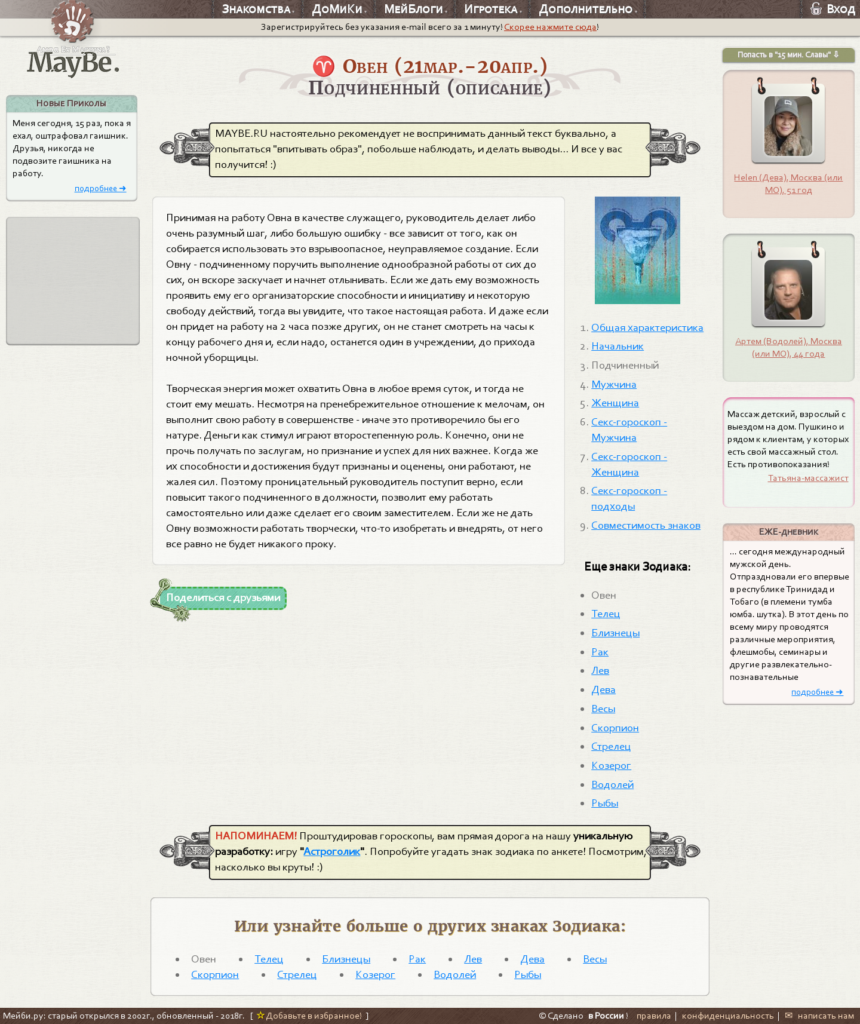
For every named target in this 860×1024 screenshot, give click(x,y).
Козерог (611, 765)
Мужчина (614, 384)
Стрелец (611, 746)
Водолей (612, 784)
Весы (603, 708)
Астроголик (331, 851)
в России (606, 1015)
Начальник (617, 345)
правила (654, 1015)
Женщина (615, 402)
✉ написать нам (819, 1015)
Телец (606, 613)
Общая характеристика (647, 327)
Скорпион (615, 727)
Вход (832, 9)
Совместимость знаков (646, 525)
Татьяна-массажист (808, 478)
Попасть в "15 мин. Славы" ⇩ (789, 55)
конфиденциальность (728, 1015)
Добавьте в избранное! (309, 1015)
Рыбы (604, 803)
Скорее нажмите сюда (550, 27)
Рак (600, 651)
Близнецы (615, 632)
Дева (603, 689)
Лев (600, 670)
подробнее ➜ (101, 188)
